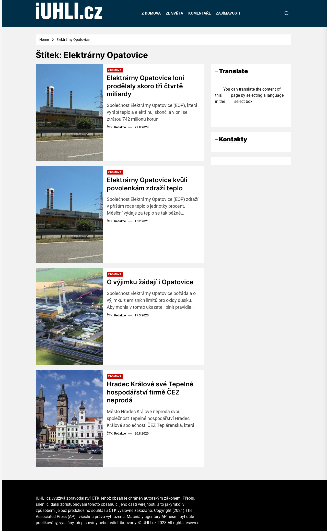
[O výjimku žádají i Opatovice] (69, 316)
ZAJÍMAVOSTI (228, 13)
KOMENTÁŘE (199, 13)
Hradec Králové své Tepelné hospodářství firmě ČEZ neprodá (151, 392)
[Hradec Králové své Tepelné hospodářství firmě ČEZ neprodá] (69, 418)
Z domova (114, 70)
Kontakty (233, 139)
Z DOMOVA (151, 13)
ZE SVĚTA (174, 13)
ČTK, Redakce (116, 127)
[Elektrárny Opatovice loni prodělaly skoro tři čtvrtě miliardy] (69, 112)
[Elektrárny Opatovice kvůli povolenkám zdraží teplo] (69, 214)
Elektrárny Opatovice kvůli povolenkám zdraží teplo (149, 184)
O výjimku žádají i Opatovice (152, 282)
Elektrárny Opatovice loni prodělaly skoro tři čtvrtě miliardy (147, 85)
